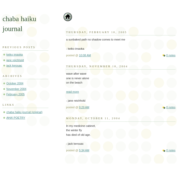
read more (72, 91)
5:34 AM (84, 150)
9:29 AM (84, 107)
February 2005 (15, 94)
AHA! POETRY (15, 117)
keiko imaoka (14, 54)
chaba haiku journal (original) (24, 112)
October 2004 (14, 83)
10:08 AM (85, 55)
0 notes (170, 55)
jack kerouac (14, 65)
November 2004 (16, 88)
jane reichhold (15, 60)
